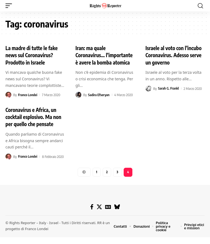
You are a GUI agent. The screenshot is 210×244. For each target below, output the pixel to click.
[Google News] (108, 213)
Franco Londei (28, 94)
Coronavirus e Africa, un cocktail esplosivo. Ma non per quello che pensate (34, 123)
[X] (99, 213)
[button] (10, 6)
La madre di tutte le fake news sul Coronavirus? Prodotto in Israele (32, 54)
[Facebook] (92, 213)
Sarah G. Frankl (168, 88)
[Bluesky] (117, 213)
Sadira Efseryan (99, 101)
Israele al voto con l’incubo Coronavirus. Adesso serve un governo (174, 54)
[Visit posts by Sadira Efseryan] (78, 102)
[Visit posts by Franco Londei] (8, 94)
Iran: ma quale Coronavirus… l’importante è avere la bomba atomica (100, 58)
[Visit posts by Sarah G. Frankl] (148, 88)
